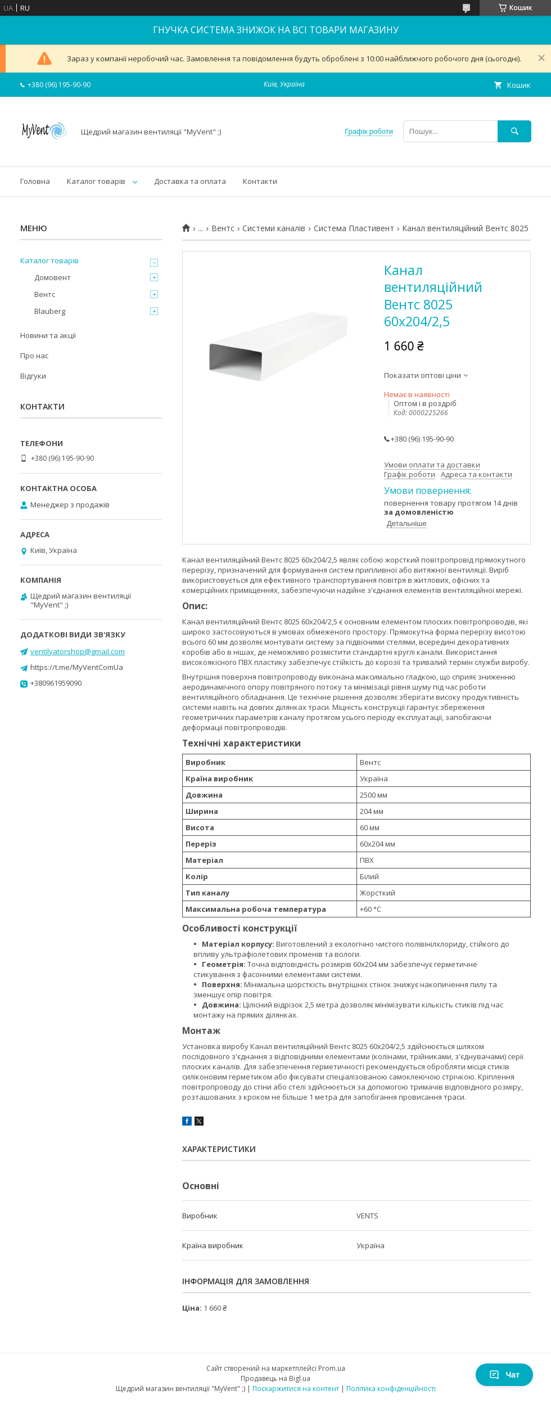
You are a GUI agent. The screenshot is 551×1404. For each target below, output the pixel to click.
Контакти (260, 181)
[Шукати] (514, 131)
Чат (504, 1375)
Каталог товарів (96, 181)
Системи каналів (273, 228)
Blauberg (49, 311)
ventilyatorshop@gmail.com (77, 651)
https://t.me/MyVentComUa (76, 667)
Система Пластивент (354, 228)
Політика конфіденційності (391, 1388)
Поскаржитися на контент (295, 1388)
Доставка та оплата (190, 181)
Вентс (222, 228)
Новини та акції (48, 335)
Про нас (34, 355)
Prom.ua (331, 1368)
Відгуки (33, 376)
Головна (35, 181)
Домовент (52, 277)
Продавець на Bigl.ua (275, 1378)
